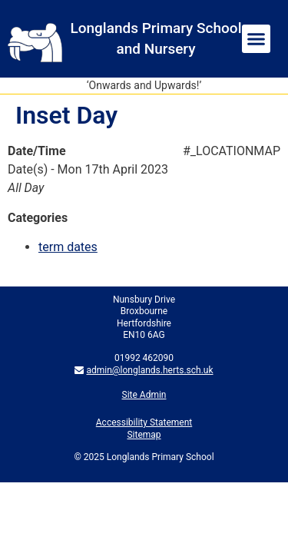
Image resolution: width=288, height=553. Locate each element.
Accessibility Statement (144, 422)
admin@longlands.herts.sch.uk (149, 370)
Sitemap (144, 434)
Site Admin (144, 394)
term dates (68, 247)
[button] (256, 39)
